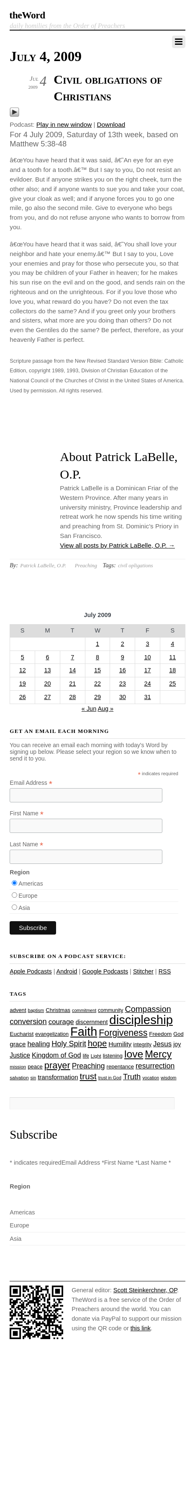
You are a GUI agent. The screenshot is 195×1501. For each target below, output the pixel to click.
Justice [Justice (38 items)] (20, 1055)
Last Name (26, 844)
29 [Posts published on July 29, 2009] (97, 697)
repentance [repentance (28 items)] (120, 1066)
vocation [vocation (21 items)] (150, 1077)
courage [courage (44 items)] (61, 1022)
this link (141, 1328)
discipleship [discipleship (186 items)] (141, 1020)
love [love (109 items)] (133, 1054)
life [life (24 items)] (86, 1056)
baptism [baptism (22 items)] (36, 1010)
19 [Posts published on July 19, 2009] (22, 683)
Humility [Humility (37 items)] (119, 1044)
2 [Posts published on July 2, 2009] (122, 643)
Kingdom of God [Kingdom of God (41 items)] (56, 1055)
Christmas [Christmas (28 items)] (58, 1010)
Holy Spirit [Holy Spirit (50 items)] (68, 1044)
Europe (27, 895)
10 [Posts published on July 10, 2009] (147, 657)
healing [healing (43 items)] (39, 1044)
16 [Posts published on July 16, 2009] (122, 670)
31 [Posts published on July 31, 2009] (147, 697)
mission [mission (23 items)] (18, 1066)
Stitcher (143, 971)
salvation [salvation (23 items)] (19, 1077)
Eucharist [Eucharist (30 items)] (21, 1034)
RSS (165, 971)
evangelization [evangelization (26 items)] (52, 1034)
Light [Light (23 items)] (96, 1055)
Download (111, 124)
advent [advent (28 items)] (18, 1010)
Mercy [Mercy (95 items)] (158, 1054)
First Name (27, 813)
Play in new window (64, 124)
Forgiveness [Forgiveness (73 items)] (123, 1033)
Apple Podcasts (30, 971)
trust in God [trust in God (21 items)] (109, 1077)
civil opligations (135, 565)
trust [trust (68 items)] (88, 1076)
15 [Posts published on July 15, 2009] (97, 670)
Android (66, 971)
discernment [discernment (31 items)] (92, 1022)
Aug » (105, 708)
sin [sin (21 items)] (33, 1077)
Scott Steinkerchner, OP (145, 1290)
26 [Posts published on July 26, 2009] (22, 697)
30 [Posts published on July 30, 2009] (122, 697)
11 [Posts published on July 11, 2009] (172, 657)
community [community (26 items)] (110, 1010)
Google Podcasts (105, 971)
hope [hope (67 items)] (97, 1043)
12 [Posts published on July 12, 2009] (22, 670)
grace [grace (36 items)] (18, 1044)
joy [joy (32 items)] (177, 1044)
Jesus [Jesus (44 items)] (162, 1044)
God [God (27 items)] (178, 1034)
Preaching (86, 565)
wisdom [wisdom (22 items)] (168, 1077)
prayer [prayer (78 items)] (57, 1065)
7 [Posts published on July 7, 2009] (72, 657)
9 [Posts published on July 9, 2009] (122, 657)
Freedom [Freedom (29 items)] (160, 1034)
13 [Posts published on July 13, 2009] (47, 670)
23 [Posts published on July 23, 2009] (122, 683)
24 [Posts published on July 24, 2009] (147, 683)
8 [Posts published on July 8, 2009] (97, 657)
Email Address (31, 783)
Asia (24, 907)
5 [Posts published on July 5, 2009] (22, 657)
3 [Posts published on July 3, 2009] (147, 643)
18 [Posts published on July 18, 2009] (172, 670)
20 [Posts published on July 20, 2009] (47, 683)
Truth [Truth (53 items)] (132, 1076)
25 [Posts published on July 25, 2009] (172, 683)
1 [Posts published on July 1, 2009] (97, 643)
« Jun (89, 708)
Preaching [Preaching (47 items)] (88, 1066)
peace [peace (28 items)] (35, 1066)
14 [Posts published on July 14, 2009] (72, 670)
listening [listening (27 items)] (113, 1056)
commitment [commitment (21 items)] (84, 1010)
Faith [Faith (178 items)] (83, 1031)
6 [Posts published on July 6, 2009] (47, 657)
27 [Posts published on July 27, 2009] (47, 697)
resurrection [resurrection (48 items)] (155, 1066)
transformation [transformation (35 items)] (58, 1077)
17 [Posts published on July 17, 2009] (147, 670)
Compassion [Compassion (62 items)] (148, 1009)
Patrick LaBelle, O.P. (43, 565)
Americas (30, 883)
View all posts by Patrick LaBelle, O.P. (117, 545)
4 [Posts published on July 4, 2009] (172, 643)
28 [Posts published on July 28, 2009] (72, 697)
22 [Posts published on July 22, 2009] (97, 683)
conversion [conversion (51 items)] (28, 1021)
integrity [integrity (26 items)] (142, 1045)
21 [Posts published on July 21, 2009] (72, 683)
